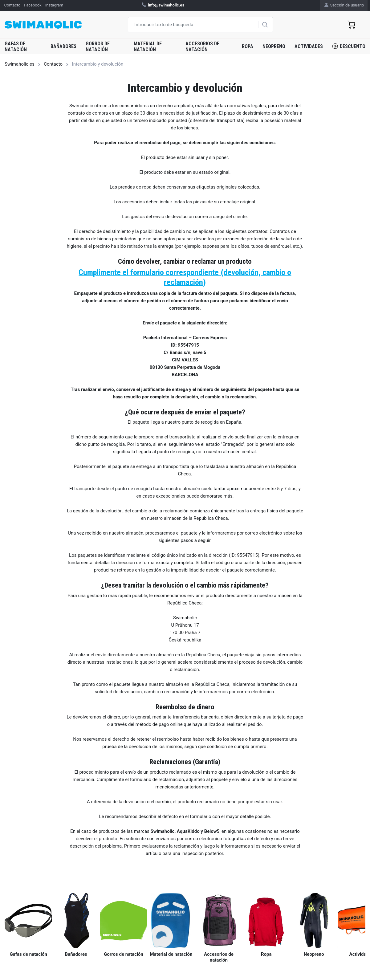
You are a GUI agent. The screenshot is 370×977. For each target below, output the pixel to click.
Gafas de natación (16, 46)
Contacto (53, 64)
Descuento (348, 46)
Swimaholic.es (20, 64)
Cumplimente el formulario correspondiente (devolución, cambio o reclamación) (185, 277)
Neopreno (273, 46)
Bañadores (63, 46)
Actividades (309, 46)
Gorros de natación (98, 46)
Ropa (247, 46)
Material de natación (148, 46)
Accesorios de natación (202, 46)
